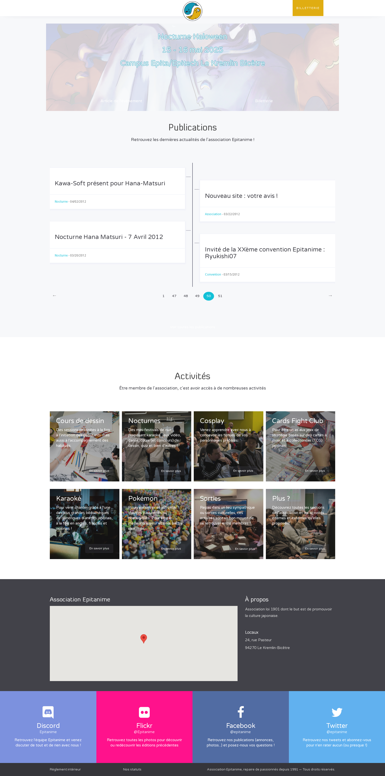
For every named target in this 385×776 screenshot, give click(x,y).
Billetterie (308, 8)
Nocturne (61, 201)
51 (220, 296)
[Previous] (54, 296)
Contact (280, 8)
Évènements (138, 8)
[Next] (330, 296)
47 (174, 296)
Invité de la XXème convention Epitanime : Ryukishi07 (265, 253)
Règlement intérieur (65, 769)
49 (197, 296)
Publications (104, 8)
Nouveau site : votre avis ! (241, 196)
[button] (143, 638)
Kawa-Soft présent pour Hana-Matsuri (110, 183)
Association (213, 214)
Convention (250, 8)
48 (185, 296)
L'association (68, 8)
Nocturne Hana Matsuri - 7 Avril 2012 (109, 237)
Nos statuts (132, 769)
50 (209, 296)
